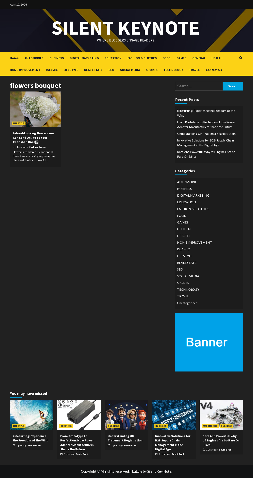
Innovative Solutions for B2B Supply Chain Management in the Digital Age (205, 142)
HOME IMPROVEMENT (25, 70)
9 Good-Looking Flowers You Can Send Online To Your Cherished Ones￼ (33, 137)
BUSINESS (56, 58)
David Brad (34, 445)
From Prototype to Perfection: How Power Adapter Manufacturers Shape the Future (206, 124)
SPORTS (152, 70)
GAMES (181, 58)
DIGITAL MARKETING (84, 58)
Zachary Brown (37, 146)
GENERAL (199, 58)
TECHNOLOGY (173, 70)
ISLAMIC (52, 70)
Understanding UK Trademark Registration (206, 133)
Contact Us (214, 70)
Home (14, 58)
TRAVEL (194, 70)
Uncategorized (187, 303)
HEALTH (217, 58)
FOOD (167, 58)
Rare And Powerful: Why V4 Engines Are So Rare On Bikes (206, 154)
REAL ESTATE (93, 70)
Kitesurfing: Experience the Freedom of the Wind (206, 113)
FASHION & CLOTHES (142, 58)
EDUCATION (113, 58)
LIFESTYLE (71, 70)
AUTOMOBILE (34, 58)
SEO (111, 70)
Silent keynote (125, 27)
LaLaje (137, 471)
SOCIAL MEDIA (130, 70)
